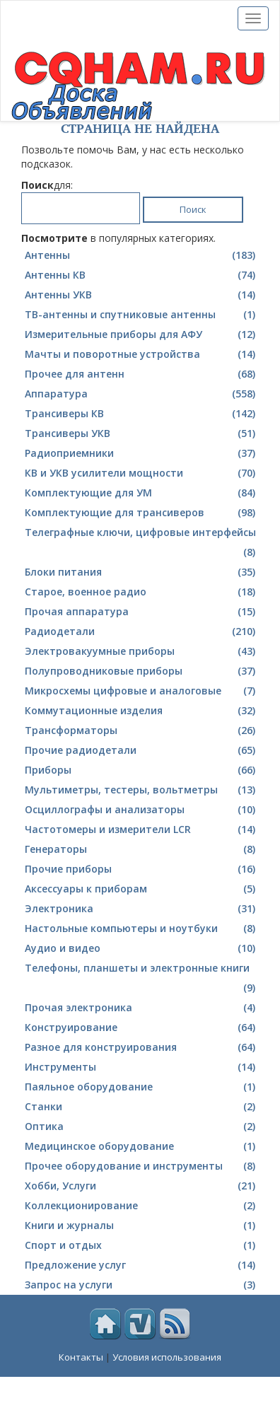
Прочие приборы (142, 869)
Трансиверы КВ (142, 414)
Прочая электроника (142, 1008)
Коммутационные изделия (142, 711)
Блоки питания (142, 572)
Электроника (142, 909)
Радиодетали (142, 631)
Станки (142, 1107)
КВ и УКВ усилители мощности (142, 473)
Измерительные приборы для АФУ (142, 334)
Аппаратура (142, 394)
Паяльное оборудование (142, 1087)
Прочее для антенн (142, 374)
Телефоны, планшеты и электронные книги (142, 979)
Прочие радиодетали (142, 750)
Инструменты (142, 1067)
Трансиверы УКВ (142, 433)
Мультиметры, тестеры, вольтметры (142, 790)
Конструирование (142, 1027)
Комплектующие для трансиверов (142, 513)
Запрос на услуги (142, 1285)
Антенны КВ (142, 275)
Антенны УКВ (142, 295)
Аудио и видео (142, 948)
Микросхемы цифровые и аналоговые (142, 691)
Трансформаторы (142, 730)
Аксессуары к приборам (142, 889)
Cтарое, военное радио (142, 592)
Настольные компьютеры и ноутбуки (142, 928)
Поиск (193, 209)
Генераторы (142, 849)
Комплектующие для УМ (142, 493)
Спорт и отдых (142, 1245)
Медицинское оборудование (142, 1146)
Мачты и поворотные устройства (142, 354)
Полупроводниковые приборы (142, 671)
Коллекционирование (142, 1206)
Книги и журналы (142, 1225)
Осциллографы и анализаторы (142, 810)
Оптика (142, 1126)
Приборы (142, 770)
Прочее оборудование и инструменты (142, 1166)
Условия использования (166, 1357)
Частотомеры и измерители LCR (142, 829)
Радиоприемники (142, 453)
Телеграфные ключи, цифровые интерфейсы (142, 543)
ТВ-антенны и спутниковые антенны (142, 315)
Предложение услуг (142, 1265)
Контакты (81, 1357)
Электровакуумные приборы (142, 651)
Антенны (142, 255)
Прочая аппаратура (142, 612)
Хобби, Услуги (142, 1186)
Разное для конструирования (142, 1047)
